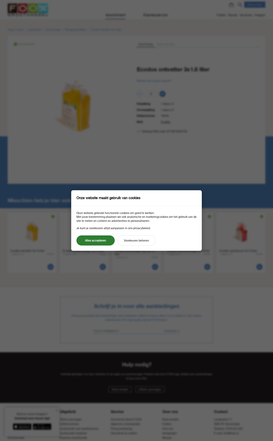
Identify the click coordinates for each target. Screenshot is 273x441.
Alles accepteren (95, 240)
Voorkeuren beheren (136, 240)
